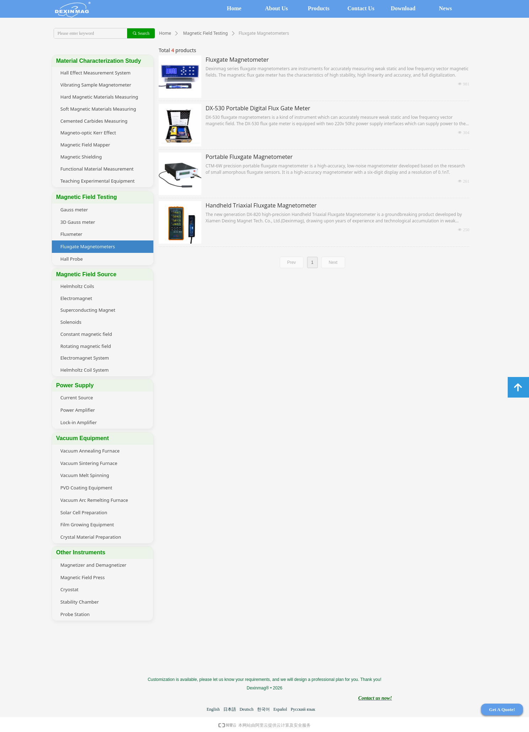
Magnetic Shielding (81, 157)
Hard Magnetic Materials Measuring (99, 97)
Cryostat (69, 589)
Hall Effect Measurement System (95, 73)
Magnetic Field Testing (205, 33)
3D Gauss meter (77, 222)
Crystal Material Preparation (90, 537)
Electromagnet (76, 298)
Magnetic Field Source (86, 274)
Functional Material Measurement (96, 169)
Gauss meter (74, 209)
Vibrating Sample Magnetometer (95, 85)
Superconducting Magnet (87, 310)
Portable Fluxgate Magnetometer (249, 157)
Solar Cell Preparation (83, 512)
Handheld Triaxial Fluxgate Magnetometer (261, 205)
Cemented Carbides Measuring (93, 121)
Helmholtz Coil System (84, 370)
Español (280, 709)
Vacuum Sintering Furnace (88, 463)
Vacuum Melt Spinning (84, 475)
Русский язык (303, 709)
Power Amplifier (77, 410)
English (213, 709)
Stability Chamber (79, 602)
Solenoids (70, 322)
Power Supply (75, 385)
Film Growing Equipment (87, 524)
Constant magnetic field (86, 334)
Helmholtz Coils (77, 286)
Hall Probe (71, 259)
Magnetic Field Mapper (85, 145)
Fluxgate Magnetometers (87, 246)
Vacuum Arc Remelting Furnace (94, 500)
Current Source (76, 397)
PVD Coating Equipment (86, 487)
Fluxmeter (71, 234)
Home (165, 33)
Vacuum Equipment (82, 438)
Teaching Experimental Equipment (97, 181)
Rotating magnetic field (85, 346)
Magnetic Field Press (82, 577)
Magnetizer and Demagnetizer (93, 565)
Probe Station (75, 614)
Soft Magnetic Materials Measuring (98, 109)
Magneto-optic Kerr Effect (88, 132)
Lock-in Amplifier (78, 422)
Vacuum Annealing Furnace (90, 451)
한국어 (263, 709)
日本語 (229, 709)
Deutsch (246, 709)
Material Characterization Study (98, 61)
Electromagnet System (84, 358)
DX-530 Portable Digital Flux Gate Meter (258, 108)
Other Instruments (80, 552)
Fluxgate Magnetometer (237, 59)
